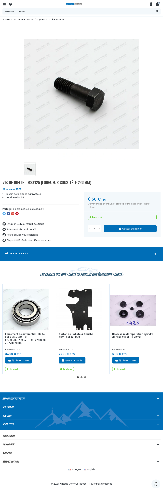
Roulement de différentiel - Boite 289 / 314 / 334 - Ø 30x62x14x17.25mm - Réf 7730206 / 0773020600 (25, 339)
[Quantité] (94, 228)
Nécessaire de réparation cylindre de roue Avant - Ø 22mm (132, 336)
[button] (78, 377)
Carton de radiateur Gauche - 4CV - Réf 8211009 (77, 336)
